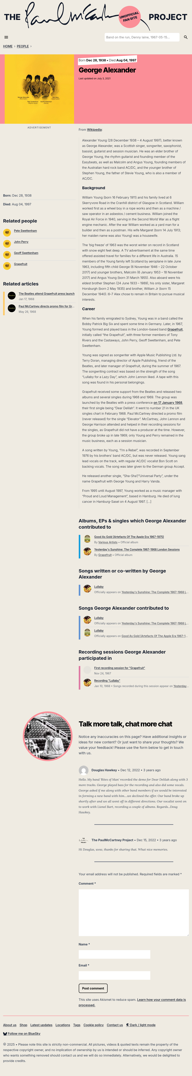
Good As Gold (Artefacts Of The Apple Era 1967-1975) (129, 536)
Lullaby (99, 586)
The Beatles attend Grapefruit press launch (47, 293)
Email (84, 965)
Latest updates (41, 1025)
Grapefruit (20, 264)
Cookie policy (93, 1025)
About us (9, 1025)
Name (84, 944)
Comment (87, 883)
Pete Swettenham (25, 230)
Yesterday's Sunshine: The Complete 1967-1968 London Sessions (137, 549)
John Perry (21, 241)
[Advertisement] (39, 157)
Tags (77, 1025)
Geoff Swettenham (26, 252)
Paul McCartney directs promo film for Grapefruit (50, 306)
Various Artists (108, 542)
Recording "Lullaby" (107, 680)
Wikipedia (94, 130)
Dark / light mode (141, 1025)
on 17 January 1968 (168, 403)
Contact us (115, 1025)
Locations (63, 1025)
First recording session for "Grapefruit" (119, 668)
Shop (23, 1025)
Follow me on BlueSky (21, 1033)
